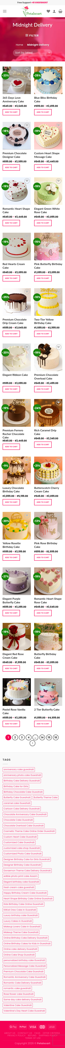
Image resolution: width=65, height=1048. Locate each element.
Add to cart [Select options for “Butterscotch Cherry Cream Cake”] (43, 502)
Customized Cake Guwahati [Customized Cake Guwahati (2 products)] (19, 842)
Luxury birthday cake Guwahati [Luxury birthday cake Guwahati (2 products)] (21, 915)
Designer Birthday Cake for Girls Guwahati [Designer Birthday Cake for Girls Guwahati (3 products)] (27, 859)
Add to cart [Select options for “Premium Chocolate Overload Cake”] (43, 389)
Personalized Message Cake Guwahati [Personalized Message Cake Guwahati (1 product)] (25, 965)
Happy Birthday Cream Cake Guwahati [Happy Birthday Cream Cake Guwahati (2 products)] (25, 892)
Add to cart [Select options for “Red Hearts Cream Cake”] (11, 278)
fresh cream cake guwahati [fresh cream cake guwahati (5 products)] (19, 887)
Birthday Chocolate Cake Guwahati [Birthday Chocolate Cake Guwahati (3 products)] (23, 791)
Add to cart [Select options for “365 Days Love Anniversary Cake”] (11, 112)
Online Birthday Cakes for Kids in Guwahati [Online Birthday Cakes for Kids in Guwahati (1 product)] (27, 943)
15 (49, 737)
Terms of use (33, 1038)
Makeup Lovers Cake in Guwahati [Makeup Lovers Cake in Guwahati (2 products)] (22, 926)
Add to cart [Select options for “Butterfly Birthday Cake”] (43, 668)
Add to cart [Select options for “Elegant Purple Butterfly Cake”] (11, 613)
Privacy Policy (16, 1035)
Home (19, 45)
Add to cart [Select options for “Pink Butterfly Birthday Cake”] (43, 278)
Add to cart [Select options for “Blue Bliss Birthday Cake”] (43, 112)
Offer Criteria (51, 1033)
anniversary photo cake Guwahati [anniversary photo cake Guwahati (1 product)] (22, 775)
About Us (9, 1033)
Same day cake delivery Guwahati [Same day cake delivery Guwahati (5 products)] (22, 999)
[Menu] (5, 11)
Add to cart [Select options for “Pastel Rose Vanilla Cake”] (11, 723)
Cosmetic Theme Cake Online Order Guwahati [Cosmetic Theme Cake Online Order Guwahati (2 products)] (29, 831)
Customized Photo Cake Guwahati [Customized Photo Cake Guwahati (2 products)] (22, 853)
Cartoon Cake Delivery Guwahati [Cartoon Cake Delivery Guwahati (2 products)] (22, 808)
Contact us (25, 1033)
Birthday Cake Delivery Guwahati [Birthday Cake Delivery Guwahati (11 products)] (22, 780)
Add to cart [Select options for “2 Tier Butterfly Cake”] (43, 723)
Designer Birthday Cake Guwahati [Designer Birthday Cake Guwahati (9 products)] (22, 864)
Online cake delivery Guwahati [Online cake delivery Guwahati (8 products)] (20, 949)
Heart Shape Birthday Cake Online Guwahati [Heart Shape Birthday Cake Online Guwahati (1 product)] (28, 898)
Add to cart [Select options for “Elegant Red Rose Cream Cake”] (11, 668)
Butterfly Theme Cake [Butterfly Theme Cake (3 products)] (46, 797)
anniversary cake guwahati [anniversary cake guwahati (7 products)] (19, 769)
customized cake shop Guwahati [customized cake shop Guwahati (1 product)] (22, 848)
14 (42, 737)
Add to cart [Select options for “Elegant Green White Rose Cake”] (43, 223)
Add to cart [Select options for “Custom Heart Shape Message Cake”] (43, 167)
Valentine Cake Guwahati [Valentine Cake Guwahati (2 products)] (18, 1005)
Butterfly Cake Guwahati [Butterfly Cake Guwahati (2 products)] (17, 797)
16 (55, 737)
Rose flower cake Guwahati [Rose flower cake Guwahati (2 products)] (18, 994)
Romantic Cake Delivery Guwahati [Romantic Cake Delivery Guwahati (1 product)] (22, 982)
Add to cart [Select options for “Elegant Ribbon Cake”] (11, 389)
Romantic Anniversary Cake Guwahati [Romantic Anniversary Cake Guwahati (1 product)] (25, 977)
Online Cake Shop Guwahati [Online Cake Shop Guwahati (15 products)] (19, 954)
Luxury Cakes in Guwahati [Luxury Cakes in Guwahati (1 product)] (18, 921)
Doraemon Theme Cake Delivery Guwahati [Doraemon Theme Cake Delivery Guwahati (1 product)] (27, 870)
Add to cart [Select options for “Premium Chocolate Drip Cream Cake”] (11, 333)
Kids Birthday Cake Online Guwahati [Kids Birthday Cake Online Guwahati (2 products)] (23, 904)
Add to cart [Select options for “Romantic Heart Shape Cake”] (11, 223)
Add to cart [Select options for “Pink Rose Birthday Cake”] (43, 557)
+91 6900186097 (39, 2)
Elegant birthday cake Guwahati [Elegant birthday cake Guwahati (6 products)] (21, 881)
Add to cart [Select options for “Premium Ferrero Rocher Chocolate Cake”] (11, 446)
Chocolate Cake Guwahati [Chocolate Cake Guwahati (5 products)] (18, 819)
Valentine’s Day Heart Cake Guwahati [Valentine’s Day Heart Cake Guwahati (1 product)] (24, 1010)
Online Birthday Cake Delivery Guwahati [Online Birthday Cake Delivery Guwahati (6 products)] (25, 937)
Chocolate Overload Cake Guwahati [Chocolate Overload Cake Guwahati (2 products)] (24, 825)
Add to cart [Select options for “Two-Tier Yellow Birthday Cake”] (43, 333)
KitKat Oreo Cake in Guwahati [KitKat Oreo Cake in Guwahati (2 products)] (20, 909)
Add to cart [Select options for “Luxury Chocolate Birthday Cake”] (11, 502)
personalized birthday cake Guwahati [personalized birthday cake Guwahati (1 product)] (24, 960)
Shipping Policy (48, 1035)
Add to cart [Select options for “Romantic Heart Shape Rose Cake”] (43, 613)
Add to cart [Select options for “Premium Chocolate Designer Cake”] (11, 167)
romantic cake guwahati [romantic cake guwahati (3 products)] (17, 988)
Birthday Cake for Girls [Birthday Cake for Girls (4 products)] (16, 786)
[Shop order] (32, 52)
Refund (32, 1035)
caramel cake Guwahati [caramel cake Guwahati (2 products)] (17, 803)
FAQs (37, 1033)
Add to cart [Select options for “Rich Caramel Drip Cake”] (43, 444)
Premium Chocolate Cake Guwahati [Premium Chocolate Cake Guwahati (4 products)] (24, 971)
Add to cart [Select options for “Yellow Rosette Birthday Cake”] (11, 557)
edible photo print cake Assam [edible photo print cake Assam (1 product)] (20, 876)
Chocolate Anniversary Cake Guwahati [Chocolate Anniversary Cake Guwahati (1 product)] (25, 814)
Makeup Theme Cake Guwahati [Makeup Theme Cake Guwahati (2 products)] (21, 932)
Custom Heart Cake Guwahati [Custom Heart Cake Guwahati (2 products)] (20, 836)
